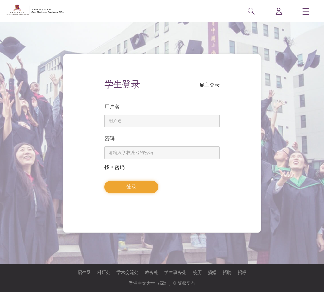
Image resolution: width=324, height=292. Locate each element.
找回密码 (114, 167)
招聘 (227, 272)
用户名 (112, 106)
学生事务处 (175, 272)
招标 (242, 272)
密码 (109, 138)
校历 (197, 272)
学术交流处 (127, 272)
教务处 (151, 272)
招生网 (84, 272)
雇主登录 (209, 85)
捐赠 (212, 272)
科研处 (103, 272)
